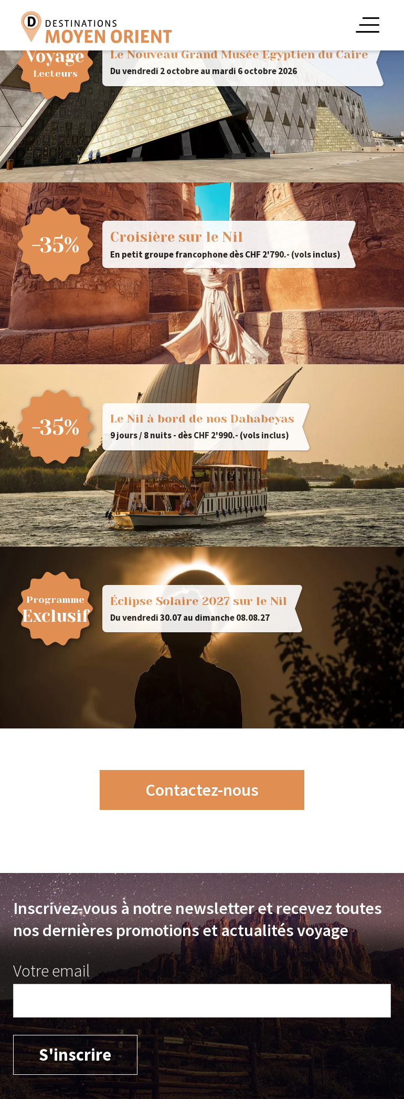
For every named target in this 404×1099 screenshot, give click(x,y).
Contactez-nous (202, 789)
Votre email (51, 970)
